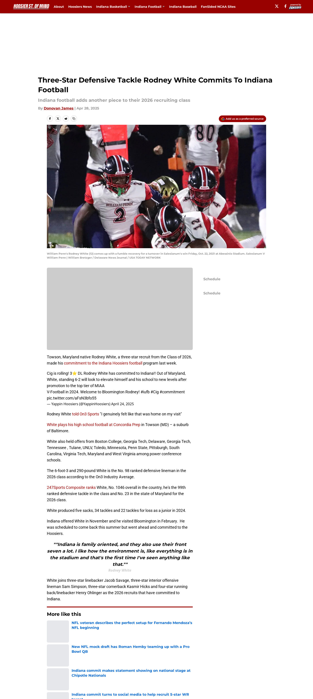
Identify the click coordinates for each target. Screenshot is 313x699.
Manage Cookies (120, 311)
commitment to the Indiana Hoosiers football (103, 363)
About (59, 7)
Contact (155, 658)
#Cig (155, 392)
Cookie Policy (205, 666)
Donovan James (59, 108)
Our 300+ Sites (206, 658)
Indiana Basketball (111, 7)
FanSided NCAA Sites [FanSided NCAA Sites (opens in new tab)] (218, 7)
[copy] (74, 118)
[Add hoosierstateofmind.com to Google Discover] (242, 118)
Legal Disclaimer (251, 666)
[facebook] (285, 6)
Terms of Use (160, 666)
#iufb (145, 392)
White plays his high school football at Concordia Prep (93, 424)
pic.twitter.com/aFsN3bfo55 (71, 398)
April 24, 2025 (122, 403)
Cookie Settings (162, 675)
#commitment (172, 392)
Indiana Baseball (183, 7)
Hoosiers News (80, 7)
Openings (114, 658)
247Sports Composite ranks (71, 487)
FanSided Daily (250, 658)
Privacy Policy (118, 666)
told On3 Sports (85, 414)
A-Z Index (114, 675)
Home (52, 628)
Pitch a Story (58, 666)
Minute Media (34, 686)
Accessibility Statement (68, 675)
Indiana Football (148, 7)
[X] (277, 6)
